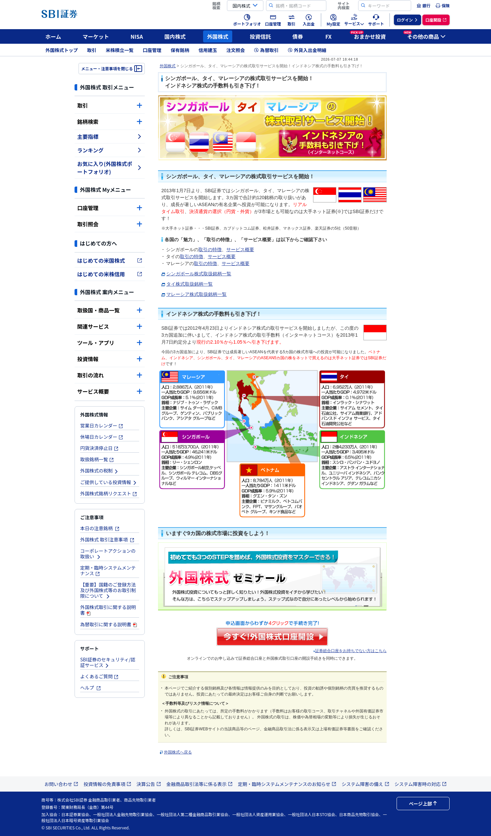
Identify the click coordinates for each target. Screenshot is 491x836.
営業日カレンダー (101, 425)
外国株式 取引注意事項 (107, 539)
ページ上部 (423, 803)
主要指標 (109, 136)
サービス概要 (109, 391)
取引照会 (109, 224)
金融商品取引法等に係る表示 (199, 784)
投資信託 (260, 36)
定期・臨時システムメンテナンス (108, 570)
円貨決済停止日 (99, 448)
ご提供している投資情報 (108, 482)
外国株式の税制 (99, 470)
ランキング (109, 150)
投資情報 (109, 359)
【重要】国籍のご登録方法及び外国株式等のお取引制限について (108, 590)
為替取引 (266, 50)
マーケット (95, 36)
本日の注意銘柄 (100, 528)
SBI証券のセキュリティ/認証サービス (107, 662)
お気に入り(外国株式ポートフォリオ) (109, 168)
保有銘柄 (180, 50)
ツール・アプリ (109, 343)
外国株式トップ (61, 50)
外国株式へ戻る (178, 752)
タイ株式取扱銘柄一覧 (189, 284)
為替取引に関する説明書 (109, 624)
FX (328, 36)
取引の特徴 (210, 249)
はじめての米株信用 (109, 274)
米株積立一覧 (120, 50)
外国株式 (217, 36)
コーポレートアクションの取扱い (108, 553)
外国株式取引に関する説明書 (108, 610)
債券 (298, 36)
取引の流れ (109, 375)
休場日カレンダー (101, 436)
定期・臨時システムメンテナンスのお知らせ (287, 784)
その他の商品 (424, 35)
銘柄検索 (109, 122)
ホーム (53, 36)
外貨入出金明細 (307, 50)
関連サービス (109, 326)
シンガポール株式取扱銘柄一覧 (198, 273)
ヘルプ (90, 687)
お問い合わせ (61, 784)
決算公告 (148, 784)
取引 (91, 50)
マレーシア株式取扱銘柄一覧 (196, 294)
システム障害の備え (365, 784)
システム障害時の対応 (421, 784)
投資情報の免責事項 (107, 784)
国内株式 (175, 36)
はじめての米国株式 (109, 260)
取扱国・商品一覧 (109, 310)
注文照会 (235, 50)
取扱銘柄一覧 (97, 459)
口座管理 (152, 50)
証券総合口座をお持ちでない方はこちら (351, 650)
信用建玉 (207, 50)
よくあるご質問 (99, 676)
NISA (137, 36)
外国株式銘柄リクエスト (108, 493)
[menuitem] (423, 5)
